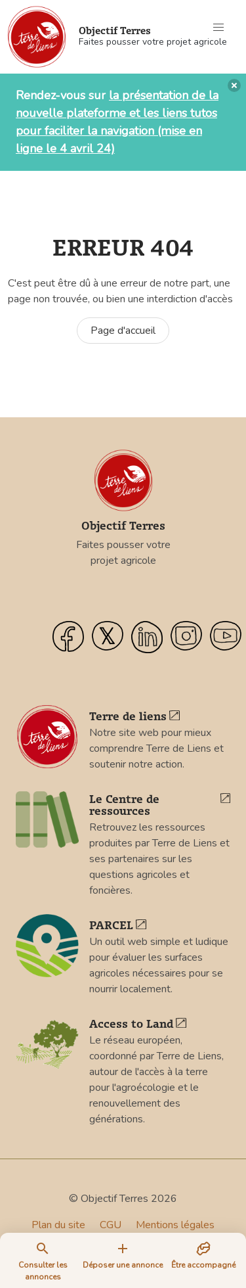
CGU (110, 1225)
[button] (218, 28)
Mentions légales (175, 1225)
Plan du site (58, 1225)
